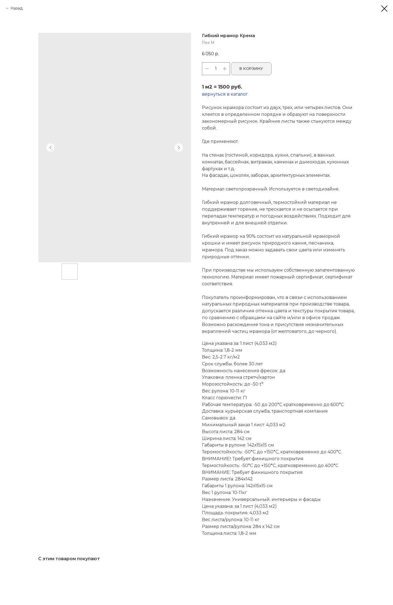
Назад (16, 8)
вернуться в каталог (225, 94)
